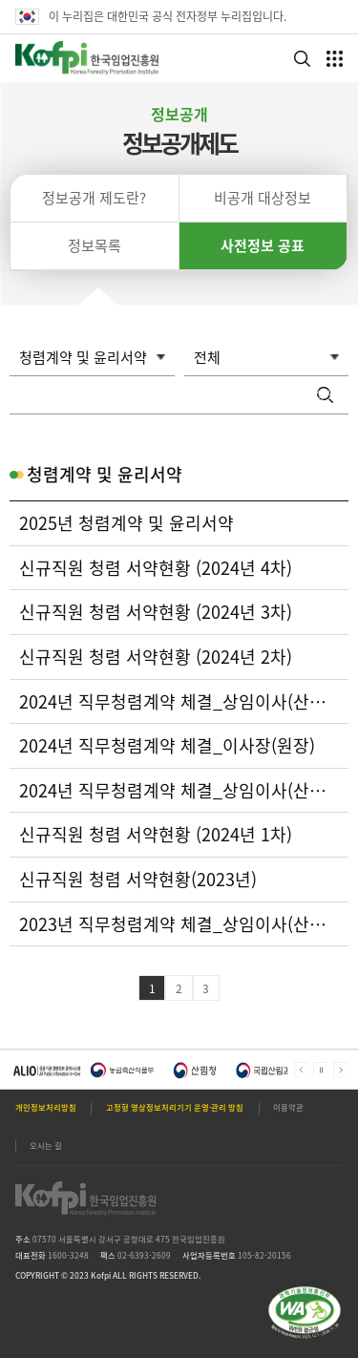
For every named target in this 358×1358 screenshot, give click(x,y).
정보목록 (94, 245)
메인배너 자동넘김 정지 (320, 1069)
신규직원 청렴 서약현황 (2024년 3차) (155, 612)
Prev (301, 1069)
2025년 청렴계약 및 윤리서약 (126, 523)
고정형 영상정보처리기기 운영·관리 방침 (174, 1108)
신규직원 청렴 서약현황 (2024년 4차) (155, 568)
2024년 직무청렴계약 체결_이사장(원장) (167, 745)
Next (340, 1069)
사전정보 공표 (263, 245)
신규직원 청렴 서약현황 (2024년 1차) (155, 834)
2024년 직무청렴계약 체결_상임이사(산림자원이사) (179, 790)
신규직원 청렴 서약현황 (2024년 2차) (155, 657)
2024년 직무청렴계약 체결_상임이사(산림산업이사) (179, 701)
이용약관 (288, 1108)
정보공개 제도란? (94, 197)
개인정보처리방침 (45, 1108)
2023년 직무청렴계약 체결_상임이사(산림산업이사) (179, 924)
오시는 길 (46, 1146)
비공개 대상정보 (262, 197)
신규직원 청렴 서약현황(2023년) (138, 879)
